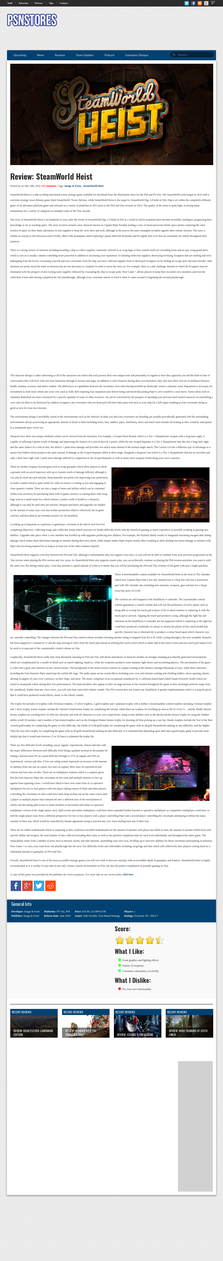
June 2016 (65, 915)
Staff (9, 3)
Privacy (39, 3)
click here (128, 874)
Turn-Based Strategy (109, 915)
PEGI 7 (154, 915)
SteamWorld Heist (93, 185)
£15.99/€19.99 (98, 911)
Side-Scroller (90, 915)
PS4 (68, 911)
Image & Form (72, 185)
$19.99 (86, 911)
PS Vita (60, 911)
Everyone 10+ (141, 915)
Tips (51, 3)
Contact (64, 3)
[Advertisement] (136, 20)
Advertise (24, 3)
